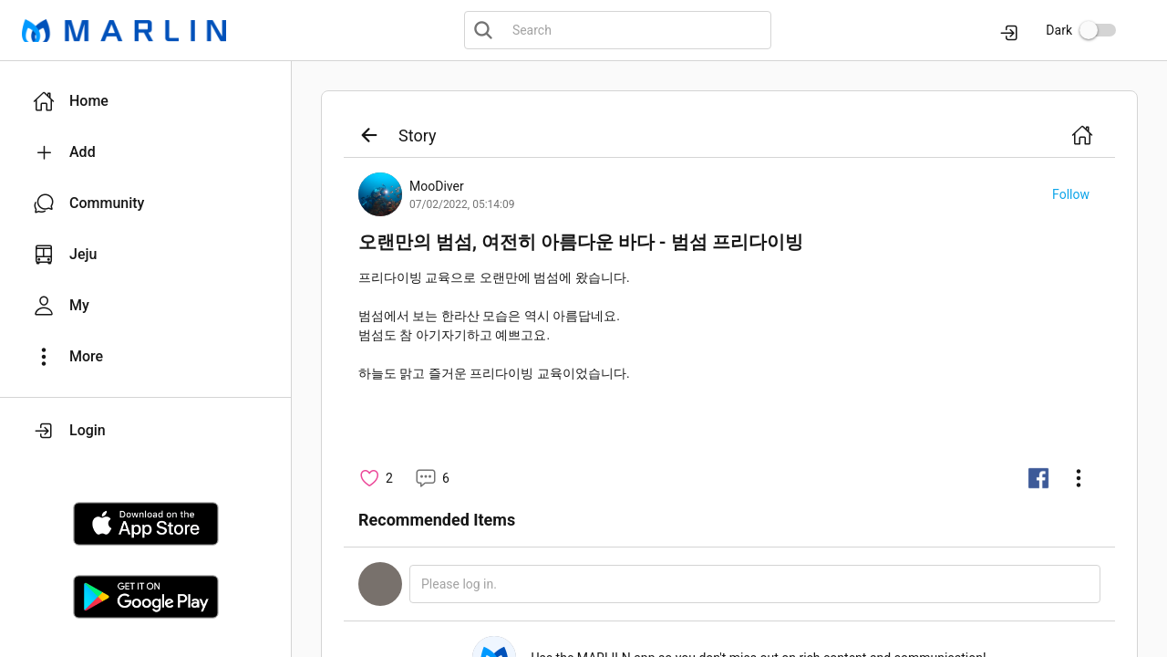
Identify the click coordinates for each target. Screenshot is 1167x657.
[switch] (1097, 30)
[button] (145, 101)
